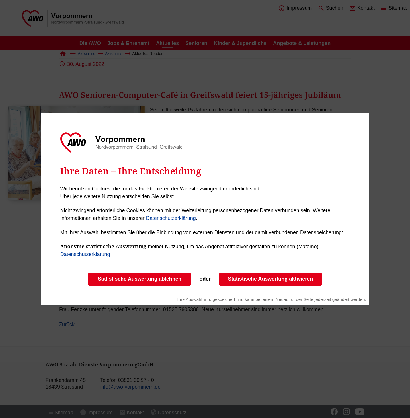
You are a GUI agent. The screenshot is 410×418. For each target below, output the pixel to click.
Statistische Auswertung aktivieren (270, 279)
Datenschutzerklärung (171, 218)
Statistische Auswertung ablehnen (139, 279)
